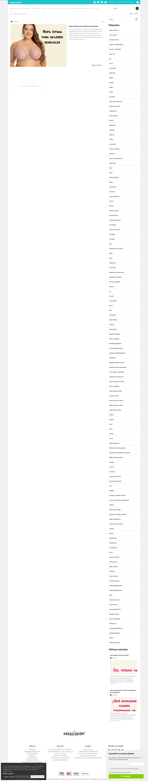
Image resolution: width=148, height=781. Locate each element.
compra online (114, 396)
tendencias (112, 543)
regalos (111, 419)
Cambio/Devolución (122, 2)
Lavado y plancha (60, 756)
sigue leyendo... (97, 65)
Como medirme (114, 386)
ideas (111, 424)
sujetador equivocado (116, 377)
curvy (111, 438)
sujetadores (113, 111)
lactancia (112, 191)
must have (112, 267)
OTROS (91, 8)
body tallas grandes (115, 391)
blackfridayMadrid (115, 343)
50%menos (113, 623)
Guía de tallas (111, 2)
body (110, 172)
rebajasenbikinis (114, 633)
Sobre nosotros (60, 760)
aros (110, 486)
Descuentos (113, 329)
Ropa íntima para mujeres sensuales (83, 26)
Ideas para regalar (115, 509)
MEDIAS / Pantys (64, 8)
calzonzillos (113, 301)
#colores (112, 571)
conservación (113, 215)
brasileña (112, 234)
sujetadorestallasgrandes (117, 353)
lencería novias (114, 40)
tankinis (111, 130)
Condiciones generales (88, 752)
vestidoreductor (114, 600)
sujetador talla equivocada (117, 367)
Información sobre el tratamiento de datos (120, 772)
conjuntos (112, 263)
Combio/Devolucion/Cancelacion (88, 758)
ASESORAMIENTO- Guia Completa (60, 752)
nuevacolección (114, 557)
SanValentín (113, 538)
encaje (111, 296)
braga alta (112, 163)
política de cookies (8, 773)
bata (110, 258)
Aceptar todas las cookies (37, 776)
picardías (112, 96)
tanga (111, 92)
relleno (111, 139)
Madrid (111, 490)
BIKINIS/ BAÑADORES (23, 8)
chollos (111, 505)
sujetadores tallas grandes (117, 514)
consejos (112, 239)
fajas (110, 595)
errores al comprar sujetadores (119, 500)
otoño (111, 638)
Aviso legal (88, 749)
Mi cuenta (131, 2)
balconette (112, 68)
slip (110, 310)
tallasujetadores (114, 443)
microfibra (112, 315)
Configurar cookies (9, 776)
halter (111, 182)
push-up (112, 54)
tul (110, 291)
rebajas (111, 462)
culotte (111, 82)
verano (111, 467)
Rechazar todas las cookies (22, 776)
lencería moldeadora (115, 158)
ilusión (111, 434)
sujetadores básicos (115, 277)
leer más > (134, 684)
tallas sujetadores (114, 519)
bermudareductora (115, 481)
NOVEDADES (53, 8)
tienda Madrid (113, 177)
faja (110, 168)
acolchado (112, 144)
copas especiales (114, 106)
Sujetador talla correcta (116, 362)
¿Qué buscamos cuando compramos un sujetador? (123, 691)
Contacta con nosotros (60, 758)
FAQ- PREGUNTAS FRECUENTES (60, 749)
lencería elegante (114, 282)
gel (110, 59)
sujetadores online (115, 410)
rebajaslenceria (114, 614)
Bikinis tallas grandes (116, 457)
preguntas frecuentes (116, 248)
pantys (111, 533)
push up (111, 134)
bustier (111, 286)
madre (111, 415)
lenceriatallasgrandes (116, 348)
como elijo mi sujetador (116, 372)
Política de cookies (88, 756)
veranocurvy (113, 604)
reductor (112, 153)
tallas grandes (113, 30)
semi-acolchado (114, 149)
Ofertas (111, 324)
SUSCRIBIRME (126, 776)
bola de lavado (114, 210)
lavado (111, 206)
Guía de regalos (114, 339)
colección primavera (115, 101)
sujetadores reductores (116, 272)
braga (111, 87)
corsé (111, 63)
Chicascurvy (113, 562)
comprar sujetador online (117, 495)
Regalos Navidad (114, 334)
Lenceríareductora (115, 476)
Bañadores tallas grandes (117, 448)
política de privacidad (133, 768)
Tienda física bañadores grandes (119, 452)
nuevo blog (112, 35)
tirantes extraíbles (115, 49)
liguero (111, 78)
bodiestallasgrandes (115, 585)
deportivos (112, 187)
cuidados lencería (114, 220)
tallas (111, 253)
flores (111, 552)
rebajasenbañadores (115, 628)
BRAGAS (45, 8)
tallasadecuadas (114, 642)
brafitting (112, 358)
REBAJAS (12, 8)
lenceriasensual (114, 581)
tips (110, 244)
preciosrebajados (114, 619)
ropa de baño (113, 115)
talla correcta (113, 566)
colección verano (114, 229)
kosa (110, 429)
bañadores (112, 125)
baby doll (112, 73)
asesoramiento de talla (116, 381)
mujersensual (113, 576)
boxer (111, 305)
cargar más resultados (28, 86)
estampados (113, 547)
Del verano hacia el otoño (119, 655)
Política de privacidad (88, 754)
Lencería (112, 471)
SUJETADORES (36, 8)
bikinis (111, 120)
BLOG (97, 8)
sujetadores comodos (116, 524)
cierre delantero (114, 196)
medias (111, 528)
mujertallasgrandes (115, 590)
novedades (112, 225)
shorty (111, 201)
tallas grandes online (116, 405)
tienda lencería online (116, 400)
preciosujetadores (115, 609)
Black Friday (113, 320)
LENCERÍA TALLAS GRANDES (79, 8)
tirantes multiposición (116, 44)
